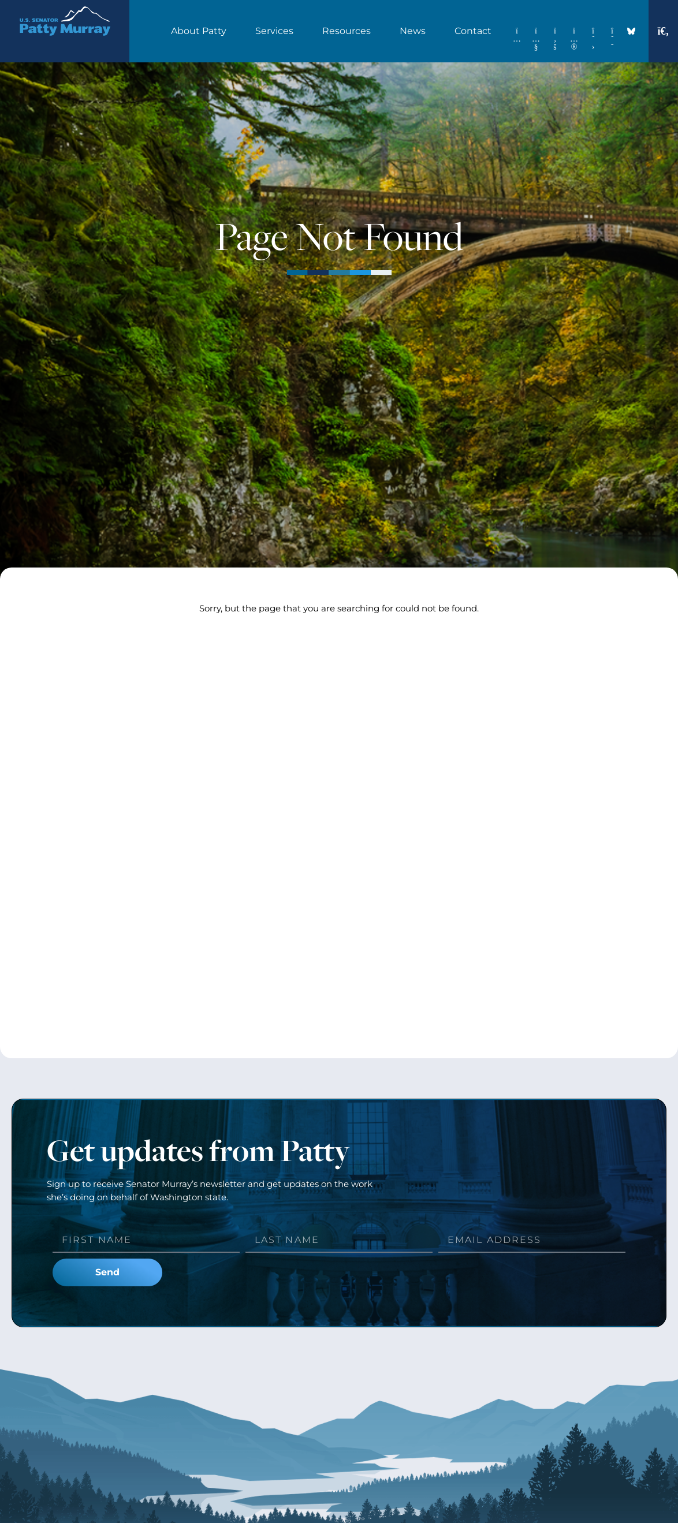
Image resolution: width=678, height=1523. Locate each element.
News (415, 31)
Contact (476, 31)
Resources (349, 31)
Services (277, 31)
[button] (663, 31)
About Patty (201, 31)
